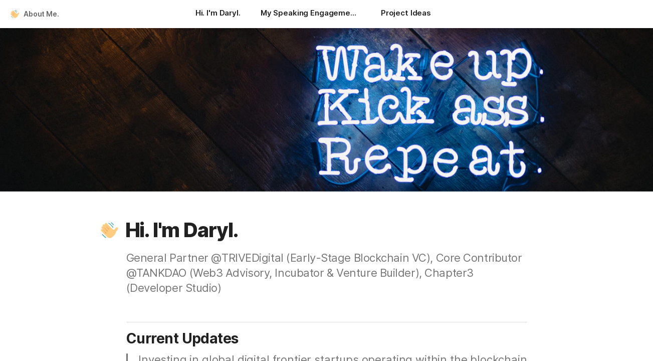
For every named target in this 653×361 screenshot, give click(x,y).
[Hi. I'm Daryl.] (218, 14)
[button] (109, 230)
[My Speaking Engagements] (311, 14)
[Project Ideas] (406, 14)
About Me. (41, 14)
